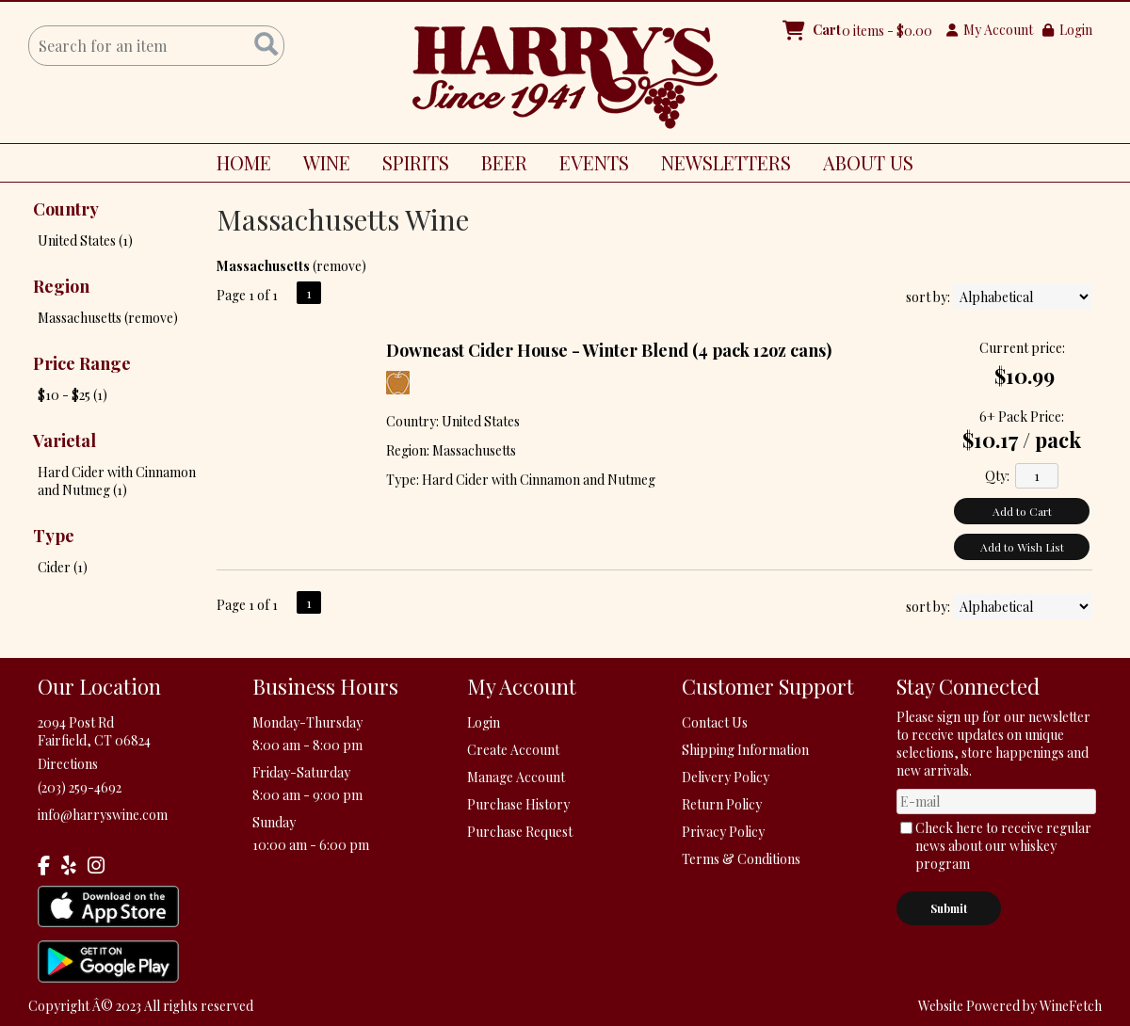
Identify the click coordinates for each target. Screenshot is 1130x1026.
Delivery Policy (725, 777)
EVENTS (594, 162)
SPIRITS (408, 166)
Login (1067, 30)
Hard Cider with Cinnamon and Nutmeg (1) (117, 481)
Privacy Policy (723, 832)
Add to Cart (1022, 511)
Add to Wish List (1022, 546)
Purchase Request (520, 832)
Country (66, 209)
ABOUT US (861, 166)
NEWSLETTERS (726, 162)
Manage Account (516, 777)
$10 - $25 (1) (72, 395)
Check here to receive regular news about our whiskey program (1003, 846)
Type (53, 535)
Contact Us (715, 722)
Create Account (513, 750)
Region (61, 286)
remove (339, 266)
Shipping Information (745, 750)
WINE (319, 166)
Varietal (64, 440)
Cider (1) (63, 567)
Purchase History (518, 804)
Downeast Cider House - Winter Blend (608, 350)
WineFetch (1071, 1006)
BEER (497, 166)
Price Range (82, 363)
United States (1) (85, 240)
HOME (244, 162)
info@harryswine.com (103, 815)
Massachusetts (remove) (108, 318)
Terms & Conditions (741, 859)
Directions (68, 764)
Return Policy (722, 804)
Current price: (1022, 348)
